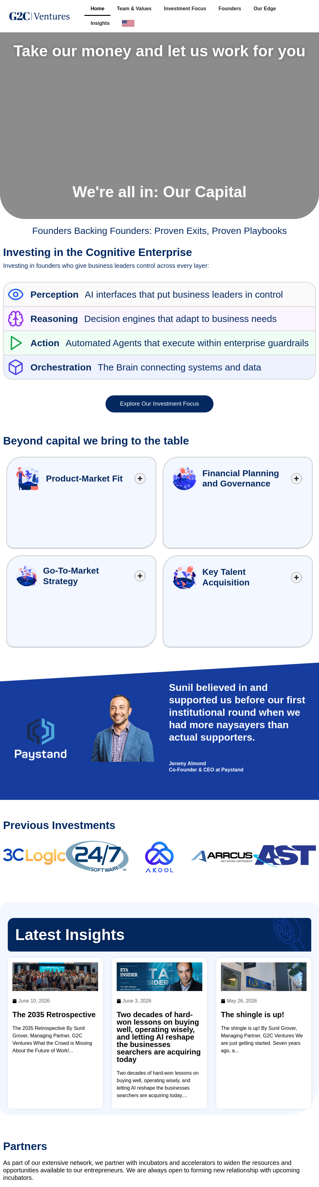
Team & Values (134, 8)
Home (97, 8)
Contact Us (251, 1174)
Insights (100, 23)
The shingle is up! (252, 919)
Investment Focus (185, 8)
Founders (229, 8)
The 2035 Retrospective (54, 919)
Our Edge (265, 8)
